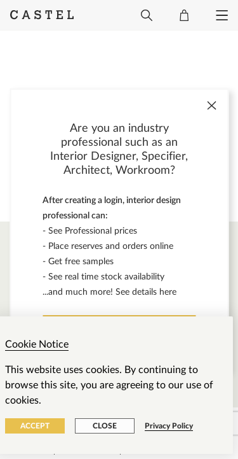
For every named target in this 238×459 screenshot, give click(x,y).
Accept (35, 426)
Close (105, 426)
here (167, 292)
